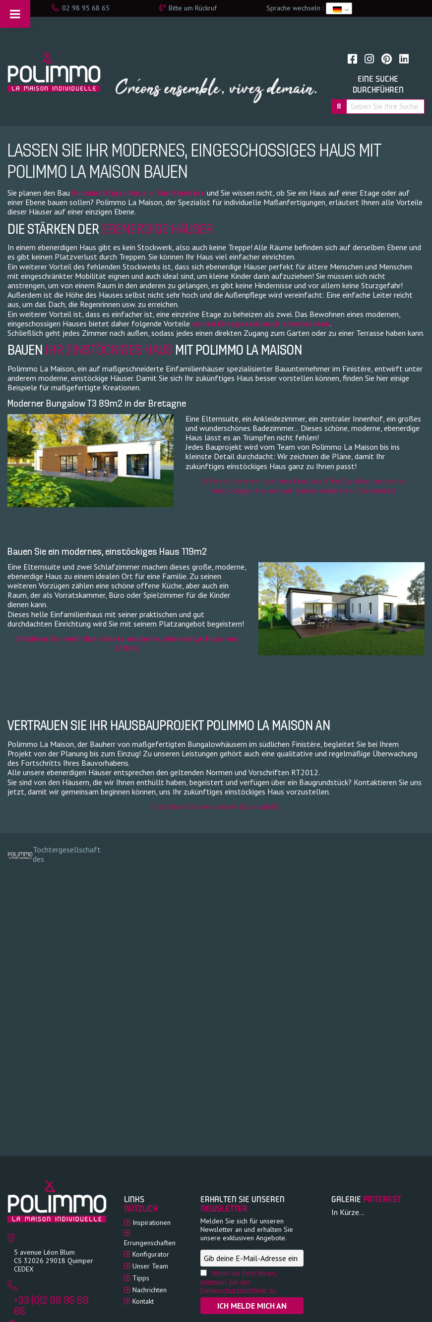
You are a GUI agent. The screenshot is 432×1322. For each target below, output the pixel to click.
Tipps (140, 1277)
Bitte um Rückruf (188, 7)
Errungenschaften (150, 1242)
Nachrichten (149, 1289)
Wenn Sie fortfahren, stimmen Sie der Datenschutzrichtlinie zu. (238, 1282)
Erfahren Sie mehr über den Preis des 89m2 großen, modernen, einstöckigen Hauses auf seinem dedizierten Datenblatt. (305, 485)
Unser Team (150, 1266)
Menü (22, 27)
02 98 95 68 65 (81, 7)
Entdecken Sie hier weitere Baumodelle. (216, 806)
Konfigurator (150, 1254)
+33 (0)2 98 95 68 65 (51, 1306)
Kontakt (143, 1301)
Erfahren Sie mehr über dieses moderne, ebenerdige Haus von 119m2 (127, 643)
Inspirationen (151, 1222)
